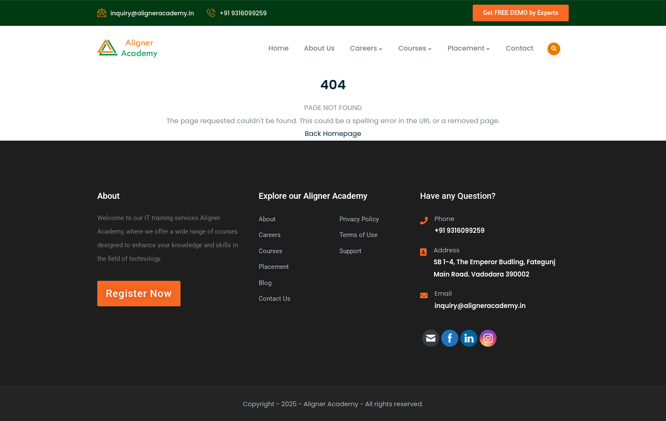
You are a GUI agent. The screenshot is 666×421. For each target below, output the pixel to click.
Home (278, 48)
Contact (519, 48)
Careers (366, 48)
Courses (415, 48)
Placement (469, 48)
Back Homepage (333, 133)
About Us (319, 48)
